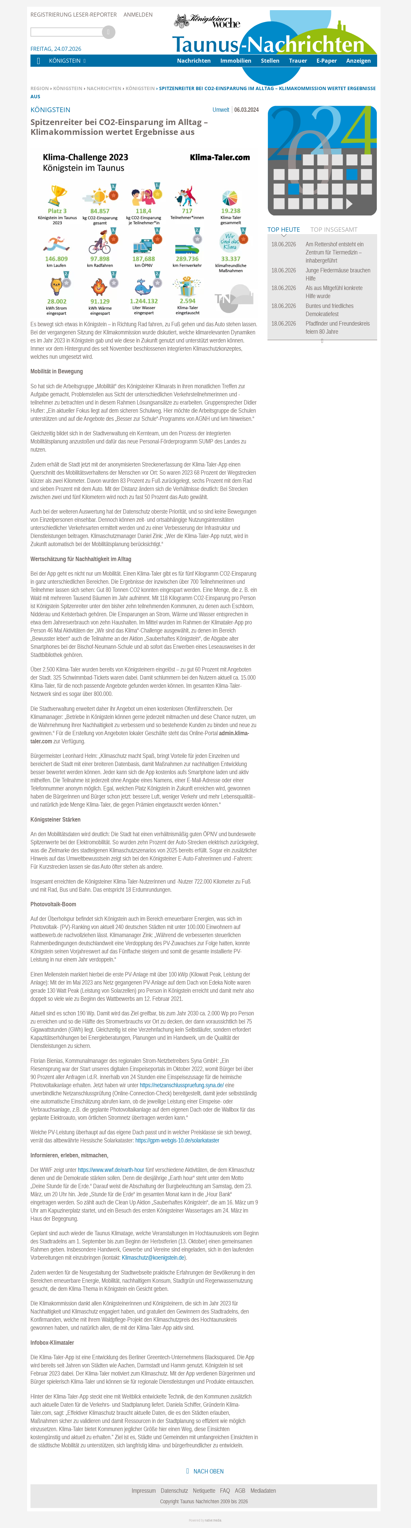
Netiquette (204, 1490)
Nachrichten (104, 88)
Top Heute (283, 229)
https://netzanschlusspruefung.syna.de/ (182, 1085)
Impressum (144, 1490)
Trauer (298, 60)
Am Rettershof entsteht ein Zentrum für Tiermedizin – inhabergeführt (335, 252)
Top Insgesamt (334, 229)
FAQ (225, 1490)
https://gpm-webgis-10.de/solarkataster (177, 1140)
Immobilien (236, 60)
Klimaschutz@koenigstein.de (153, 1257)
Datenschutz (174, 1490)
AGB (240, 1490)
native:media (213, 1520)
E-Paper (327, 60)
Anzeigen (358, 60)
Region (39, 88)
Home (38, 65)
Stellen (270, 60)
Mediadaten (263, 1490)
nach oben (208, 1471)
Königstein (67, 88)
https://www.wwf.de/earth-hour (111, 1169)
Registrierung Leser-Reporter (73, 14)
